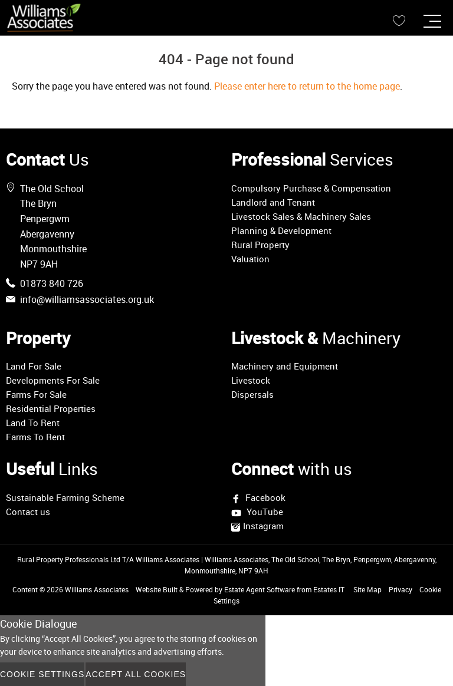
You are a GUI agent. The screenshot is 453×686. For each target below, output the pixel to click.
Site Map (367, 589)
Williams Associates (97, 589)
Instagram (263, 526)
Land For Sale (33, 366)
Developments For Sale (53, 380)
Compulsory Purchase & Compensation (311, 188)
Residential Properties (51, 408)
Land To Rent (33, 422)
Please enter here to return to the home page (307, 86)
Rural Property (260, 244)
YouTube (263, 512)
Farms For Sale (36, 394)
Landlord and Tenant (273, 202)
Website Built (157, 589)
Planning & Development (281, 230)
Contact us (28, 511)
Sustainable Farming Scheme (65, 497)
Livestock (250, 380)
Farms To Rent (35, 437)
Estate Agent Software (259, 589)
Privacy (400, 589)
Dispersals (252, 394)
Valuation (250, 259)
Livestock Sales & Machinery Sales (301, 216)
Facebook (264, 497)
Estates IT (328, 589)
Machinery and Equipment (284, 366)
